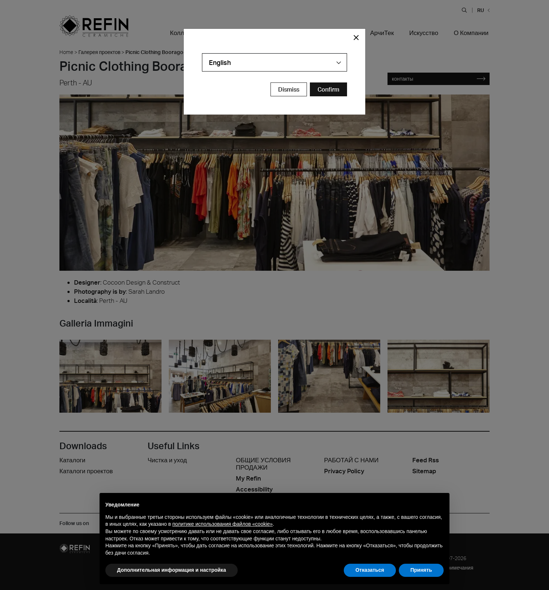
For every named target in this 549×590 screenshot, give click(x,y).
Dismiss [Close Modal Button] (288, 89)
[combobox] (274, 62)
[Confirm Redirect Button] (328, 89)
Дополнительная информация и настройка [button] (171, 570)
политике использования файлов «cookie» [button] (222, 524)
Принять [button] (421, 570)
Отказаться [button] (369, 570)
